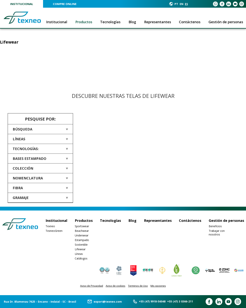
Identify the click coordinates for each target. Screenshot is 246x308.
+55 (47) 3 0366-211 (180, 301)
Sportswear (82, 226)
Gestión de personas (226, 22)
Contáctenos (189, 22)
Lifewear (80, 249)
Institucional (21, 4)
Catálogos (81, 258)
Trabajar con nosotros (217, 232)
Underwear (81, 235)
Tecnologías (110, 22)
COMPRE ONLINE (64, 4)
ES (186, 4)
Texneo (50, 226)
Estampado (82, 240)
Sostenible (81, 244)
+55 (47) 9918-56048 (152, 301)
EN (181, 4)
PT (176, 4)
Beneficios (215, 226)
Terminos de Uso (138, 285)
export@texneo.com (108, 301)
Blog (132, 22)
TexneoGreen (54, 231)
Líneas (79, 254)
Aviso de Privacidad (91, 285)
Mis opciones (158, 285)
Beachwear (82, 231)
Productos (83, 22)
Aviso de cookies (115, 285)
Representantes (157, 22)
